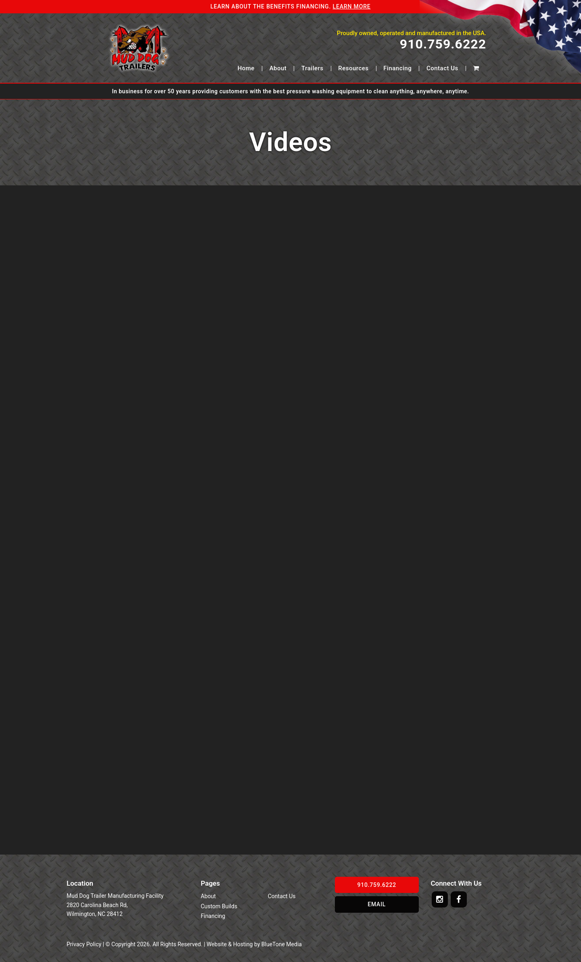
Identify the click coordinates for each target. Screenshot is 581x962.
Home (246, 68)
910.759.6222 (443, 44)
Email (377, 904)
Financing (397, 68)
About (278, 68)
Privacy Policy (84, 944)
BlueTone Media (281, 944)
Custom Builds (219, 906)
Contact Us (442, 68)
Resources (353, 68)
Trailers (312, 68)
